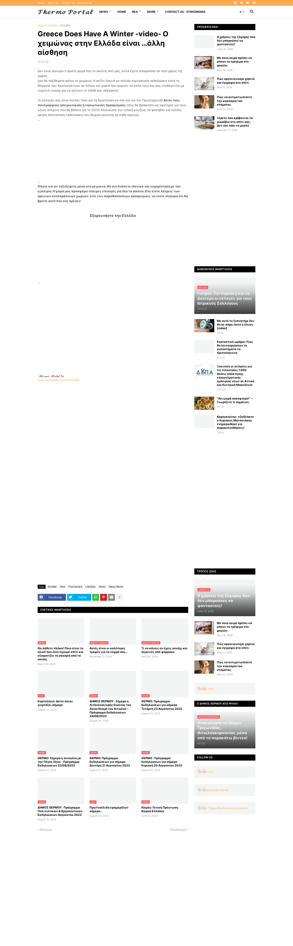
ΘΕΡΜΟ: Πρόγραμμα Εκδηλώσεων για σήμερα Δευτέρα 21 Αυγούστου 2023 (110, 761)
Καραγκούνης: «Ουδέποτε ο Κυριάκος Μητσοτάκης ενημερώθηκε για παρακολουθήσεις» (235, 422)
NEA (135, 11)
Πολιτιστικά (75, 586)
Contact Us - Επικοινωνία (77, 2)
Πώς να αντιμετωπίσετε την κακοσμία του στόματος (234, 100)
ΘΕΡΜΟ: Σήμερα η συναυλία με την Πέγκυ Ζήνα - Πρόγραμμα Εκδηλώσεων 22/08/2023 (59, 761)
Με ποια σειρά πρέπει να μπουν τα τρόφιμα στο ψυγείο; (234, 61)
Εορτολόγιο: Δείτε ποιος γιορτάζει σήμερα (55, 703)
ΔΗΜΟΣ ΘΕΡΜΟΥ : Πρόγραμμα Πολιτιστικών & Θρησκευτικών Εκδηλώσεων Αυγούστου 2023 (60, 811)
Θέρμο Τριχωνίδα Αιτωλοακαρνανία (222, 808)
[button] (241, 12)
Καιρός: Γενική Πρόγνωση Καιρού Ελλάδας (159, 809)
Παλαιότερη (178, 829)
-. (51, 376)
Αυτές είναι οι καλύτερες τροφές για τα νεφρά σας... (109, 650)
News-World (116, 586)
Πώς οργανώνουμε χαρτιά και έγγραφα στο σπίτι (236, 80)
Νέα (62, 586)
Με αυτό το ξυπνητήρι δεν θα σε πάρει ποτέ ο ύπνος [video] (235, 324)
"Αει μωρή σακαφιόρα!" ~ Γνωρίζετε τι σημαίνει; (235, 400)
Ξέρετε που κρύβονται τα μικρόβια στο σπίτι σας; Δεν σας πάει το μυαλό (235, 121)
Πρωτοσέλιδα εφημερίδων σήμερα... (109, 809)
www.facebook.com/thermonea (113, 433)
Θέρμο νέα (205, 688)
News (103, 11)
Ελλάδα (65, 25)
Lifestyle (90, 586)
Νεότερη (46, 829)
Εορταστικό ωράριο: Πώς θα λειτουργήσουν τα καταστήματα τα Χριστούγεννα (235, 347)
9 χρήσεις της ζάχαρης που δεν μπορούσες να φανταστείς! (236, 40)
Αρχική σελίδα (47, 25)
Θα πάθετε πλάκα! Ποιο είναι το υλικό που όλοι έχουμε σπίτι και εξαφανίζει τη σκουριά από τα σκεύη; (60, 653)
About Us (53, 2)
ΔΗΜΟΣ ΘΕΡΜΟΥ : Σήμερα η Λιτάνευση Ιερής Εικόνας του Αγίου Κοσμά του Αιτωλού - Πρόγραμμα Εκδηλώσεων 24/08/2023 (110, 708)
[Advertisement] (113, 150)
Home (41, 2)
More (151, 11)
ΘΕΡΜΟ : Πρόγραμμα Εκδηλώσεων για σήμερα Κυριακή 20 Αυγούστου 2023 (161, 761)
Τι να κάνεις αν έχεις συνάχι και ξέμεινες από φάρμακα (164, 650)
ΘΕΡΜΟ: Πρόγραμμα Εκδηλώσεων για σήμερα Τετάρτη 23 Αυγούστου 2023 (161, 704)
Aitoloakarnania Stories (213, 790)
